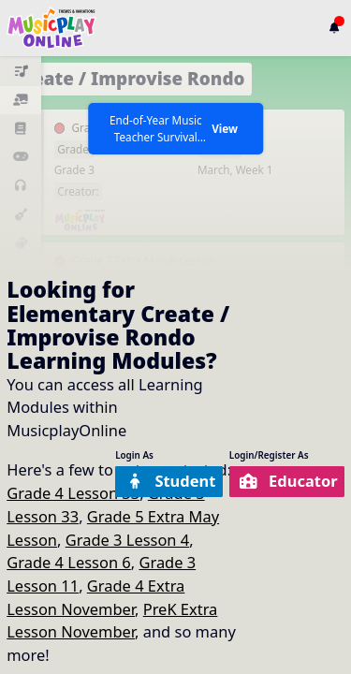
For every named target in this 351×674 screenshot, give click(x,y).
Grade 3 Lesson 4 (128, 539)
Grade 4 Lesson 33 (73, 493)
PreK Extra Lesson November (112, 620)
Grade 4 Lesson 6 (69, 562)
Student (170, 480)
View (225, 128)
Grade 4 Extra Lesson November (95, 597)
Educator (289, 480)
